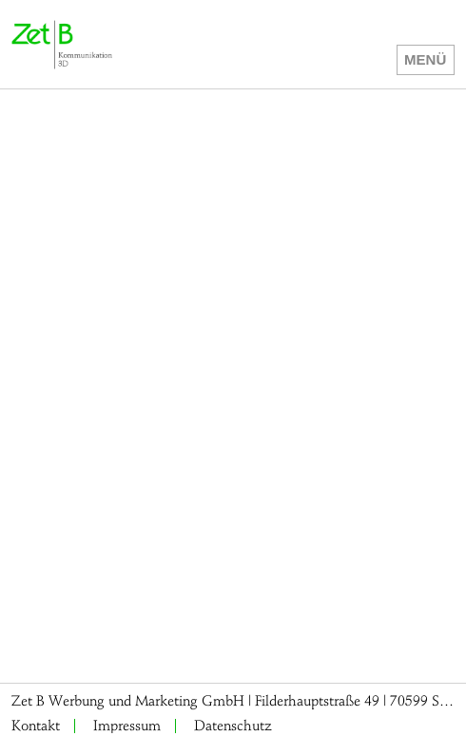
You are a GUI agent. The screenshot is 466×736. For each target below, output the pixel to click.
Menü (425, 59)
